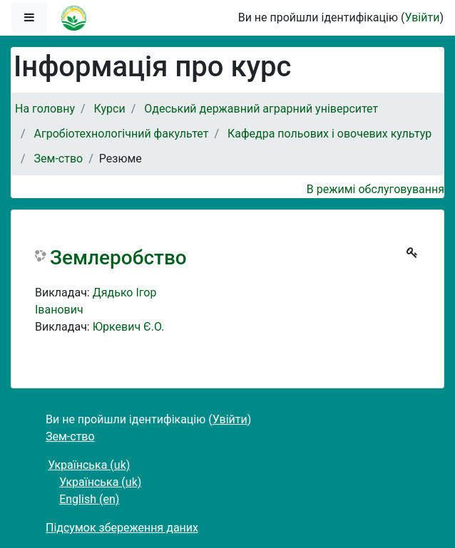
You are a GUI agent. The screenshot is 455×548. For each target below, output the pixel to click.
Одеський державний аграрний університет (261, 108)
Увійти (421, 17)
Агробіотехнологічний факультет (121, 133)
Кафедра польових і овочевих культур (329, 133)
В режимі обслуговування (375, 189)
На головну (45, 108)
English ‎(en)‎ (89, 499)
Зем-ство (58, 158)
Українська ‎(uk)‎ (89, 465)
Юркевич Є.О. (129, 327)
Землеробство (118, 257)
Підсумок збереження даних (122, 527)
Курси (110, 108)
